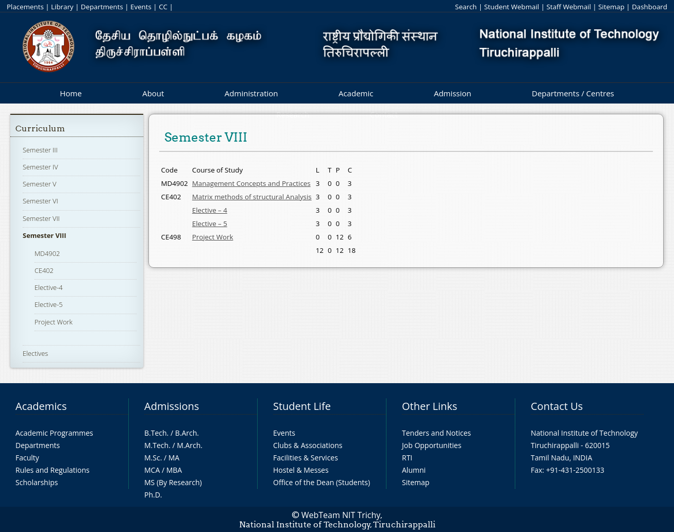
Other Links (429, 406)
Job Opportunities (431, 445)
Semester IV (40, 166)
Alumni (414, 470)
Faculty (27, 457)
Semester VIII (44, 235)
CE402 (44, 270)
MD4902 (47, 253)
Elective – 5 (209, 223)
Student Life (302, 406)
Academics (40, 406)
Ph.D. (153, 495)
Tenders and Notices (436, 433)
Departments (102, 6)
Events (140, 6)
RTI (407, 457)
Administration (251, 93)
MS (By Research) (173, 482)
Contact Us (557, 406)
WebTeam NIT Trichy (341, 515)
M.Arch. (190, 445)
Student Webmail (512, 6)
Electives (35, 353)
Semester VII (41, 218)
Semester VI (40, 200)
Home (70, 93)
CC (163, 6)
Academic (356, 93)
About (153, 93)
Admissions (171, 406)
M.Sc (152, 457)
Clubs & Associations (308, 445)
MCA (152, 470)
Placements (25, 6)
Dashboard (649, 6)
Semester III (40, 150)
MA (173, 457)
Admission (452, 93)
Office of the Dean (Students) (321, 482)
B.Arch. (187, 433)
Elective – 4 (209, 210)
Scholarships (36, 482)
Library (62, 6)
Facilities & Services (305, 457)
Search (466, 6)
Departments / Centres (573, 93)
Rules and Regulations (52, 470)
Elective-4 (49, 287)
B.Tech (155, 433)
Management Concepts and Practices (251, 183)
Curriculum (40, 128)
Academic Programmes (54, 433)
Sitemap (611, 6)
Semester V (39, 183)
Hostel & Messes (301, 470)
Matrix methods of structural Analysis (252, 196)
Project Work (54, 322)
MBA (174, 470)
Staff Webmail (568, 6)
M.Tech (156, 445)
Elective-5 (49, 304)
